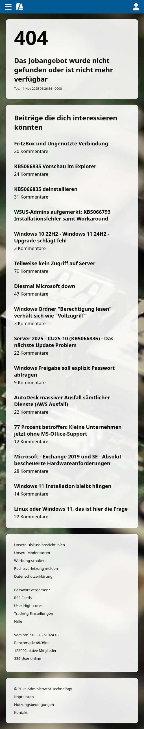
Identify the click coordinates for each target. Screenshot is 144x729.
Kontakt (21, 712)
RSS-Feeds (23, 597)
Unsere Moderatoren (32, 552)
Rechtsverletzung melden (36, 568)
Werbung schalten (29, 560)
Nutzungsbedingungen (34, 704)
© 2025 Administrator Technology (43, 688)
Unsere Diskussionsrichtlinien (39, 544)
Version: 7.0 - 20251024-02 (36, 634)
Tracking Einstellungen (33, 613)
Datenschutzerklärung (33, 576)
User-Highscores (28, 605)
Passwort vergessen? (32, 589)
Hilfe (18, 621)
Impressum (24, 696)
